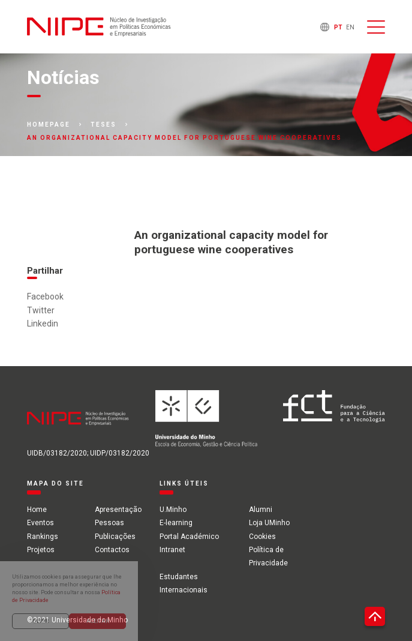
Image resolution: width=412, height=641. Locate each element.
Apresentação (118, 509)
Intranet (172, 550)
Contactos (112, 550)
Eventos (40, 523)
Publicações (115, 536)
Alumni (260, 509)
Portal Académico (189, 536)
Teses (103, 125)
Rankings (42, 536)
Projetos (41, 550)
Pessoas (109, 523)
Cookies (262, 536)
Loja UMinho (269, 523)
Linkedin (42, 323)
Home (37, 509)
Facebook (45, 296)
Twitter (41, 310)
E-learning (176, 523)
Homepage (48, 125)
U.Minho (173, 509)
